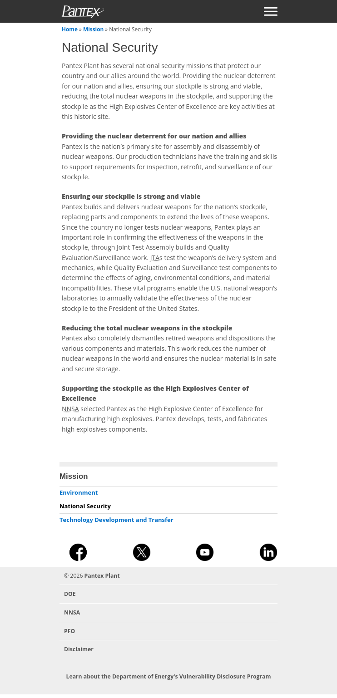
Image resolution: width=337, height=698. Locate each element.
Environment (78, 492)
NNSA (72, 612)
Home (70, 29)
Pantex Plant (102, 576)
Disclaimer (79, 649)
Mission (93, 29)
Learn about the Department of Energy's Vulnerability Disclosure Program (168, 676)
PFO (69, 631)
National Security (85, 506)
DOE (70, 594)
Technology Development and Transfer (116, 520)
